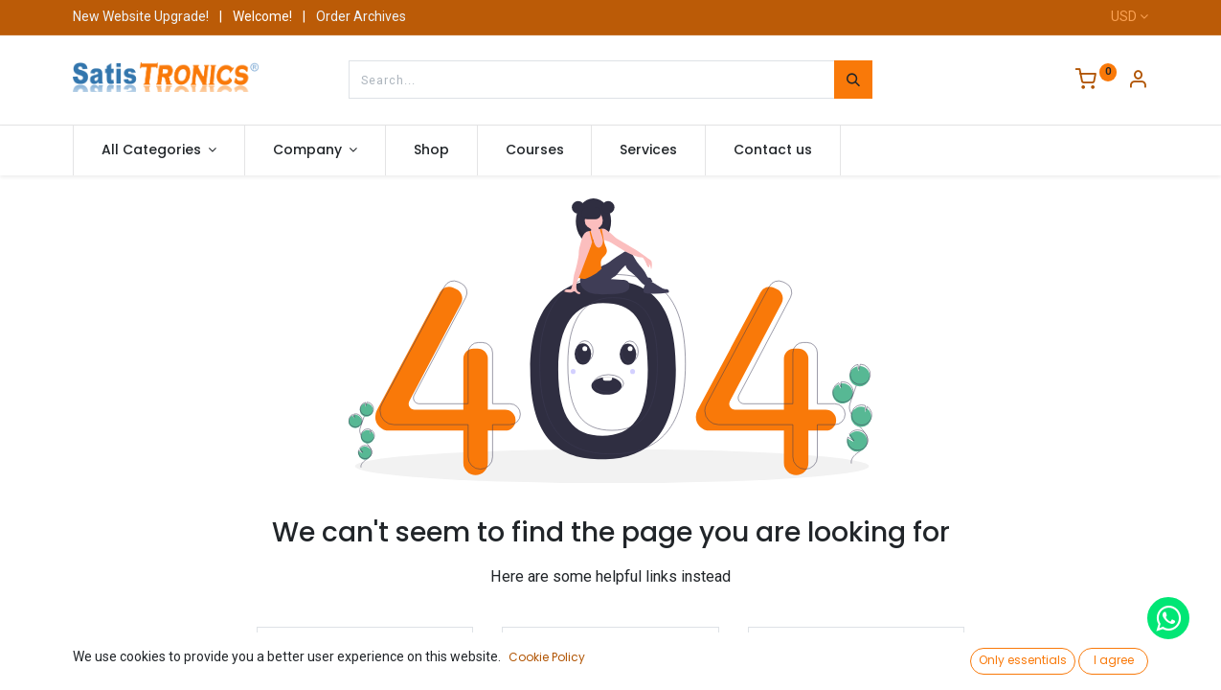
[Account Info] (1137, 81)
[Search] (853, 79)
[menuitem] (431, 150)
